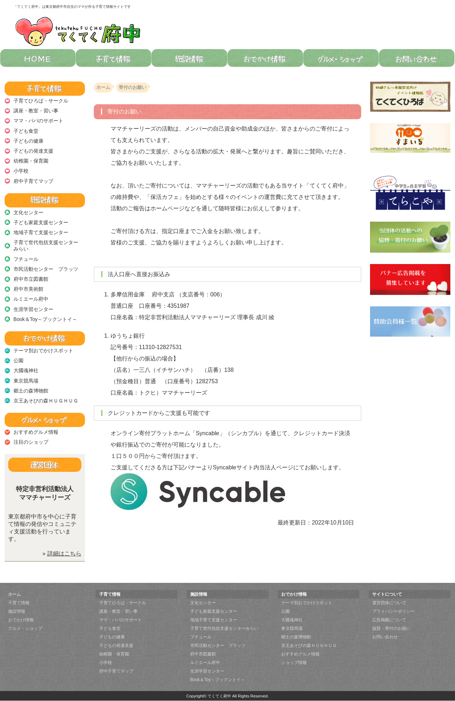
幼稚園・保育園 (31, 161)
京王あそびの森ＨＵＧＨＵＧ (46, 401)
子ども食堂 (26, 131)
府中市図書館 (203, 654)
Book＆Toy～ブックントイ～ (45, 319)
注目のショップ (31, 442)
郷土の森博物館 (31, 391)
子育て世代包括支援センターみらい (46, 245)
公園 (18, 360)
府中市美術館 (28, 289)
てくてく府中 (219, 696)
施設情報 (16, 611)
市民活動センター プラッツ (46, 269)
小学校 (21, 171)
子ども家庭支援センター (41, 222)
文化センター (28, 212)
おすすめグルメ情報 (36, 432)
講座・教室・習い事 (36, 111)
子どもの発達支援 (33, 151)
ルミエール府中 (31, 299)
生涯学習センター (33, 309)
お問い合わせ (385, 636)
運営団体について (389, 602)
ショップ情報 (294, 662)
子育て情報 (19, 602)
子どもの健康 (28, 141)
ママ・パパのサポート (38, 120)
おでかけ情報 (21, 619)
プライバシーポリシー (393, 611)
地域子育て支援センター (41, 232)
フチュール (26, 259)
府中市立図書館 (31, 279)
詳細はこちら (64, 553)
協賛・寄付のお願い (391, 628)
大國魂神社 (26, 370)
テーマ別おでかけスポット (43, 350)
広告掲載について (389, 619)
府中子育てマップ (33, 181)
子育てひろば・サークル (41, 101)
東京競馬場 (26, 381)
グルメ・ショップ (25, 628)
